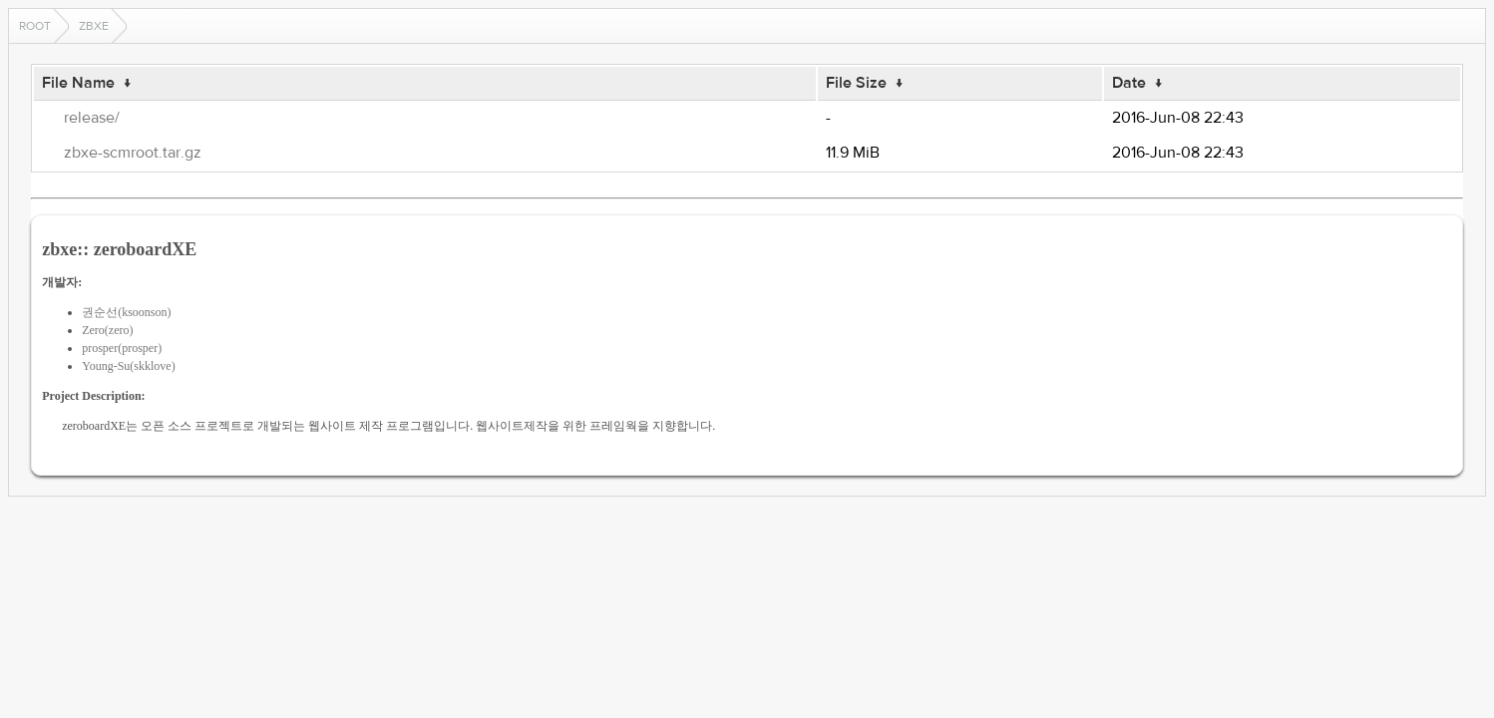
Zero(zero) (107, 330)
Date (1129, 83)
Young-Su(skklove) (128, 366)
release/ (92, 118)
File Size (856, 83)
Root (35, 26)
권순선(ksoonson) (126, 312)
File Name (78, 83)
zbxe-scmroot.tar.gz (132, 153)
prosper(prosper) (122, 348)
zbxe (94, 26)
